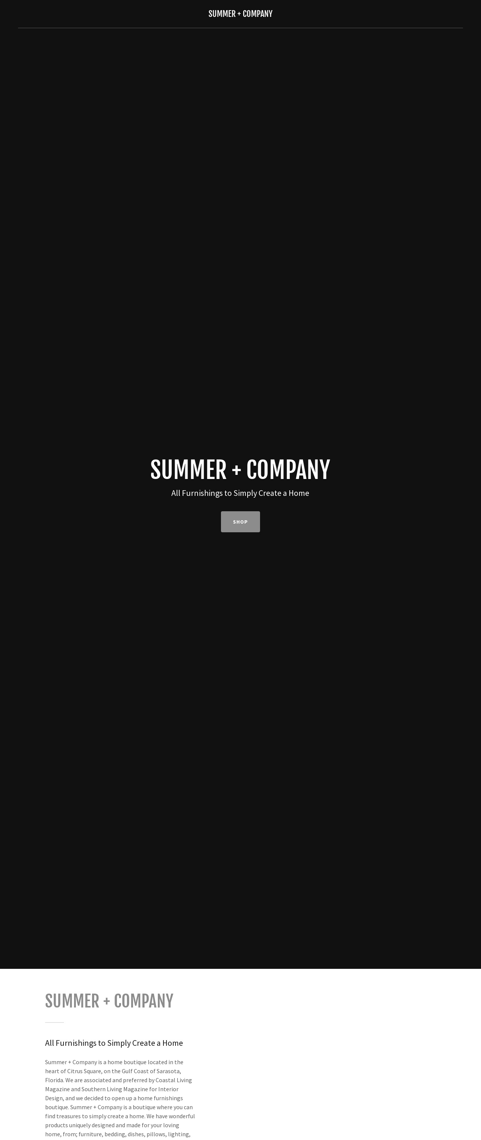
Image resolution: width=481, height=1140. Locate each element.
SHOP (240, 521)
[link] (240, 14)
